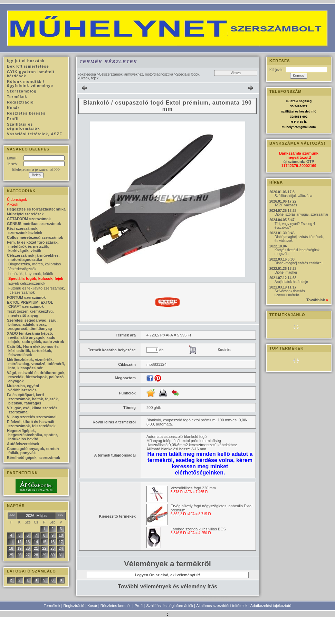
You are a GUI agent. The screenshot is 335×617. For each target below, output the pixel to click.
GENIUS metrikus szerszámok (34, 224)
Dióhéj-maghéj (286, 272)
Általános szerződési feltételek (221, 606)
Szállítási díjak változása (293, 196)
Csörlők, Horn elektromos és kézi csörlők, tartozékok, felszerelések (33, 350)
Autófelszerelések (23, 444)
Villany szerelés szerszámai (32, 417)
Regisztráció (73, 606)
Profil (139, 606)
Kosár (92, 606)
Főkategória (87, 74)
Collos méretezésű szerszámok (35, 237)
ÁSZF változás (286, 205)
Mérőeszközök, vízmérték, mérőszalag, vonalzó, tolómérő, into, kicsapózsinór (36, 364)
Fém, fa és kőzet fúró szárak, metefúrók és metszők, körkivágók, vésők (33, 246)
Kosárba (224, 350)
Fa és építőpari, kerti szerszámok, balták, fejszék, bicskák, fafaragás (33, 399)
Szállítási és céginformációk (169, 606)
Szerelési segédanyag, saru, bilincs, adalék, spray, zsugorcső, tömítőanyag (32, 324)
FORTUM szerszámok (26, 297)
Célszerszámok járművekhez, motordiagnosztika (136, 74)
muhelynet (289, 127)
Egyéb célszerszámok (26, 283)
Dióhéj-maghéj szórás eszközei (298, 263)
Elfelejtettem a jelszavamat (36, 170)
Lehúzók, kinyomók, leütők (30, 274)
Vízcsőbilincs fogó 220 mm (193, 488)
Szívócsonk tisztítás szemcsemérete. (290, 293)
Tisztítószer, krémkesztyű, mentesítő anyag (30, 313)
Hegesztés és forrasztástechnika (36, 209)
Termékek (52, 606)
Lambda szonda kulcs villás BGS (198, 529)
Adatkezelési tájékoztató (270, 606)
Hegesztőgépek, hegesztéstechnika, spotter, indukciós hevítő (32, 435)
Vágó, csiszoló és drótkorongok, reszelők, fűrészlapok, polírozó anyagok (36, 377)
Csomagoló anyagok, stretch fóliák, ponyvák (33, 451)
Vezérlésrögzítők (22, 269)
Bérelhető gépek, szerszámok (33, 458)
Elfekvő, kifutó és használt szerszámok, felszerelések (31, 424)
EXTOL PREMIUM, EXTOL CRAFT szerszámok (30, 304)
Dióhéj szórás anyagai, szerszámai (301, 214)
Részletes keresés (116, 606)
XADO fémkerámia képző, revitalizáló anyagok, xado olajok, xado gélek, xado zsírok (35, 337)
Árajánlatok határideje (291, 282)
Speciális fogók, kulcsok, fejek (35, 278)
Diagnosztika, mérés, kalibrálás (34, 264)
